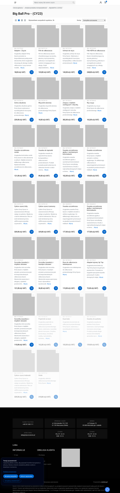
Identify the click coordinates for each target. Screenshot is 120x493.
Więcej (22, 68)
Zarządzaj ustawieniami (12, 481)
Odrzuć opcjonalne (26, 476)
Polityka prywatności (9, 472)
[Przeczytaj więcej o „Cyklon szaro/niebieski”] (31, 397)
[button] (31, 72)
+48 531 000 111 (28, 424)
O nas (16, 455)
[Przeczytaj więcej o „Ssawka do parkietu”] (104, 345)
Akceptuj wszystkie (11, 476)
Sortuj (79, 20)
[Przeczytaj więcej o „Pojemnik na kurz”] (56, 345)
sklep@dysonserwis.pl (28, 435)
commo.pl (104, 482)
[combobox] (54, 2)
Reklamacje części (45, 464)
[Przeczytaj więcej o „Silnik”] (56, 397)
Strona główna (18, 8)
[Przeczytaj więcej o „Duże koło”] (80, 345)
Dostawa (42, 455)
